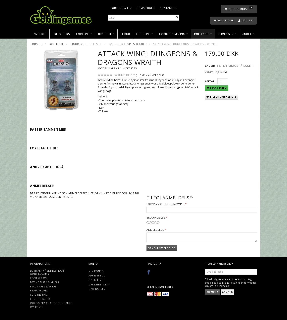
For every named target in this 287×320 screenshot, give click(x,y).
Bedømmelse (155, 217)
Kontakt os (168, 8)
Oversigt (36, 307)
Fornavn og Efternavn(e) (165, 204)
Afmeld (227, 292)
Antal (210, 81)
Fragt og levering (43, 286)
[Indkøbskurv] (238, 9)
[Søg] (177, 18)
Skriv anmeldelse (152, 75)
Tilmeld (212, 292)
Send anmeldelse (161, 248)
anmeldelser (125, 75)
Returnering (39, 294)
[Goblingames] (61, 14)
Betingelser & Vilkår (44, 282)
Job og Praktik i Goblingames (51, 303)
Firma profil (146, 8)
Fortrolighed (121, 8)
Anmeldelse (155, 230)
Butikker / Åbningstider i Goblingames (48, 272)
